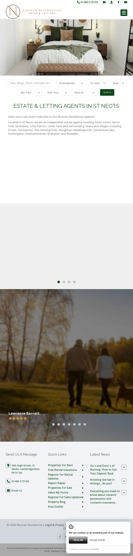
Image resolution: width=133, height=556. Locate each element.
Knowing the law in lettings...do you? (102, 481)
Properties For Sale (60, 488)
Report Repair (56, 483)
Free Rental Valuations (62, 470)
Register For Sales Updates (65, 497)
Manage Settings (97, 540)
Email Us (17, 490)
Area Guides (55, 506)
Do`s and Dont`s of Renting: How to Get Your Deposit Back (103, 469)
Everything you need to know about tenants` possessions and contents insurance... (105, 496)
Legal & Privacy (54, 525)
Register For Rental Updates (60, 476)
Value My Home (58, 492)
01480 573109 (87, 2)
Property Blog (56, 502)
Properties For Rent (60, 465)
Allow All (78, 540)
